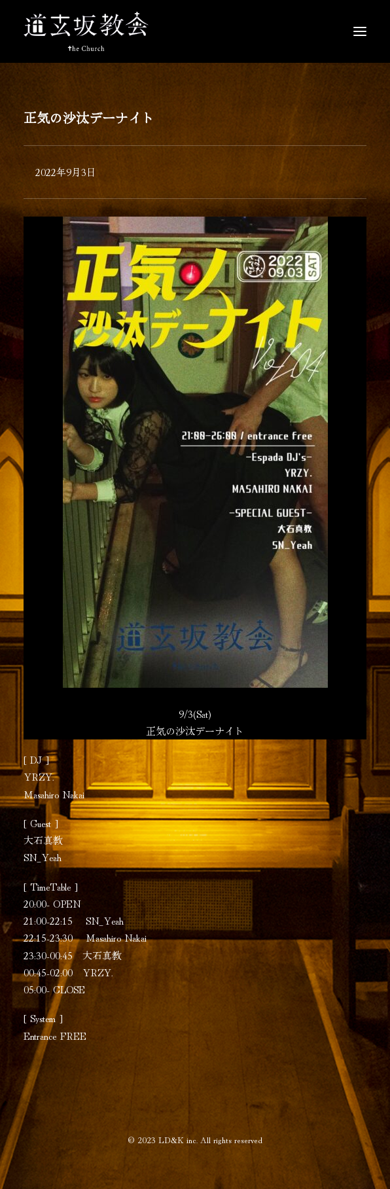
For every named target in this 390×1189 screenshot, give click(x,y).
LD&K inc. (178, 1139)
